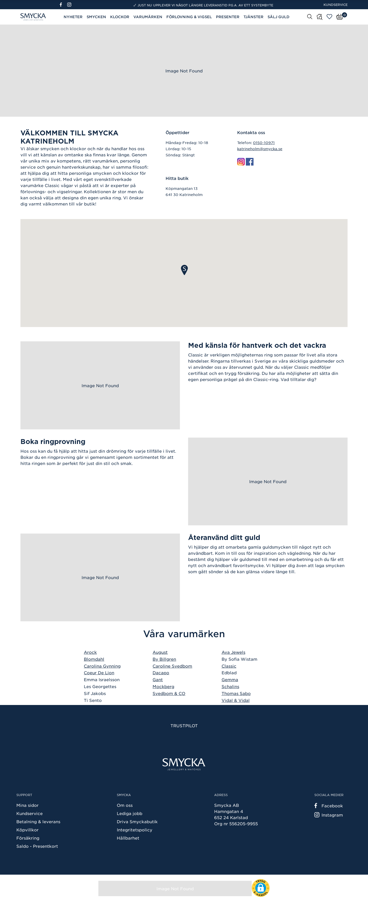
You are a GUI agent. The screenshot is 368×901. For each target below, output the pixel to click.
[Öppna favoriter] (329, 16)
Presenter (227, 17)
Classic (229, 665)
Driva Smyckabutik (137, 821)
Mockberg (163, 686)
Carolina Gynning (102, 665)
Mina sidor (27, 805)
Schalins (230, 686)
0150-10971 (264, 142)
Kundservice (336, 4)
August (160, 652)
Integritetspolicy (134, 829)
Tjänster (253, 17)
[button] (184, 270)
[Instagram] (70, 5)
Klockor (119, 17)
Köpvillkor (27, 829)
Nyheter (73, 17)
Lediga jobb (129, 813)
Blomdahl (94, 658)
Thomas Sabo (236, 693)
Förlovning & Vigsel (189, 17)
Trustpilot (184, 725)
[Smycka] (184, 764)
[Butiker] (319, 17)
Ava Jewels (233, 652)
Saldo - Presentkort (37, 846)
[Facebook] (63, 5)
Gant (158, 679)
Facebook (328, 805)
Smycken (96, 17)
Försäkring (27, 837)
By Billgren (164, 658)
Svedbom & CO (169, 693)
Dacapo (161, 672)
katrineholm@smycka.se (259, 148)
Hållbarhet (128, 837)
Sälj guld (279, 17)
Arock (90, 652)
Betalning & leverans (38, 821)
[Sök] (309, 16)
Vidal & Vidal (236, 700)
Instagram (328, 814)
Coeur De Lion (99, 672)
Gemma (230, 679)
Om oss (125, 805)
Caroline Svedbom (172, 665)
